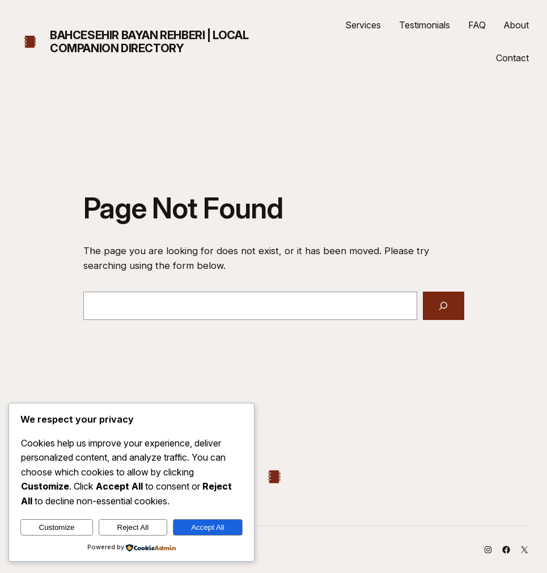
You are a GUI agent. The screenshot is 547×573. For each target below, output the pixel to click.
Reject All (133, 527)
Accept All (207, 527)
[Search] (443, 306)
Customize (57, 527)
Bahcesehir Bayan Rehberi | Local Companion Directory (149, 41)
